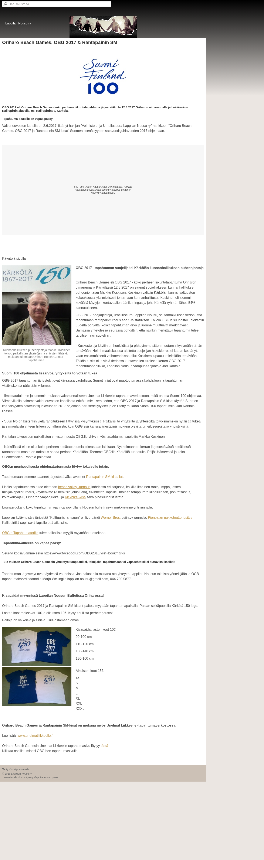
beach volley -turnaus (74, 487)
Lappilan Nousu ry (18, 23)
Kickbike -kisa (75, 497)
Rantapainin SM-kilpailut (104, 477)
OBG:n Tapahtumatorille (20, 533)
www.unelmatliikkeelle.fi (35, 735)
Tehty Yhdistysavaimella (15, 769)
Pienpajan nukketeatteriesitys (170, 517)
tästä (104, 746)
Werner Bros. (111, 517)
